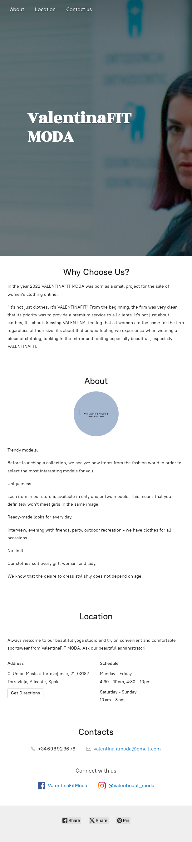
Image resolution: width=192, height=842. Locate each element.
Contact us (79, 9)
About (17, 9)
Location (45, 9)
